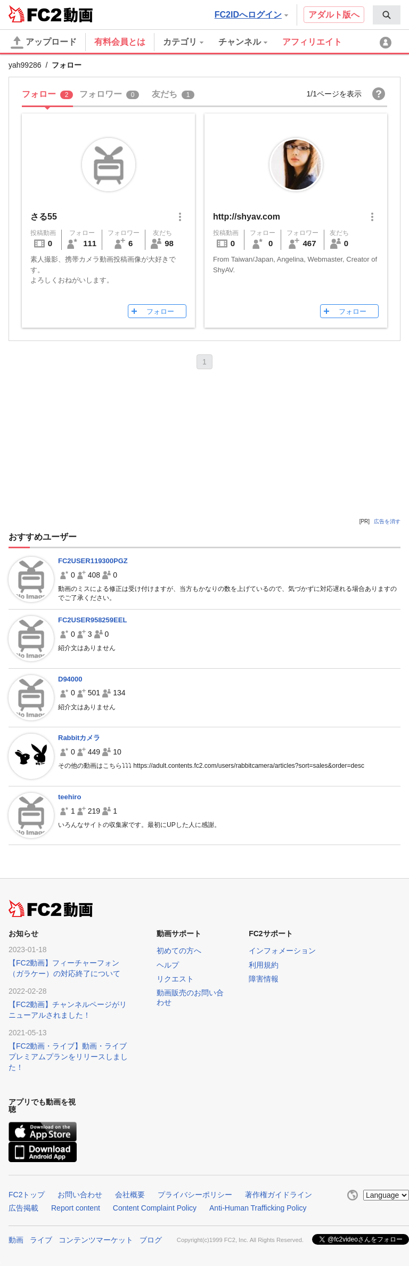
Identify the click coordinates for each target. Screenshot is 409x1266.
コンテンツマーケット (96, 1240)
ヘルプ (168, 965)
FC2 (35, 13)
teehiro (69, 797)
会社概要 (130, 1194)
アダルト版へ (333, 14)
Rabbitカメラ (79, 738)
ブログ (151, 1240)
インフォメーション (282, 950)
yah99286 (25, 65)
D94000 (70, 679)
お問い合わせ (80, 1194)
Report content (75, 1208)
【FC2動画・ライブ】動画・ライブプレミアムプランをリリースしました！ (68, 1057)
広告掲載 (23, 1208)
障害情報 (264, 979)
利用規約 (264, 965)
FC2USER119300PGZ (93, 561)
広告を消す (387, 521)
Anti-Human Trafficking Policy (258, 1208)
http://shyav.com (246, 216)
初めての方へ (179, 950)
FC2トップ (27, 1194)
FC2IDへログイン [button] (251, 14)
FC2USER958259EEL (92, 620)
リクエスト (175, 979)
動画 (16, 1240)
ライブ (41, 1240)
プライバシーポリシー (195, 1194)
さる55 (43, 216)
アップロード (44, 42)
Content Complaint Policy (155, 1208)
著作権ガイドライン (278, 1194)
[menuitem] (386, 15)
